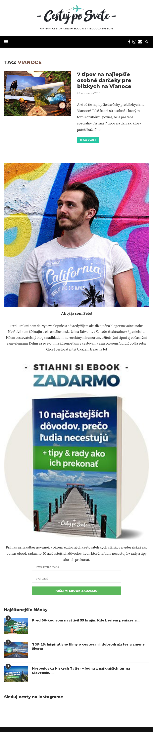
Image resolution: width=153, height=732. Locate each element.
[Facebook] (129, 42)
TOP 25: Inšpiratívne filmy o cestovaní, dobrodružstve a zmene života (89, 647)
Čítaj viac (88, 140)
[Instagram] (134, 42)
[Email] (140, 42)
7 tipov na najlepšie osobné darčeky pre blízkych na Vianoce (104, 80)
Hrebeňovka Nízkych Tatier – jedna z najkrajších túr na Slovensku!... (81, 671)
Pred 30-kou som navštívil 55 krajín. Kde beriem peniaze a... (86, 620)
